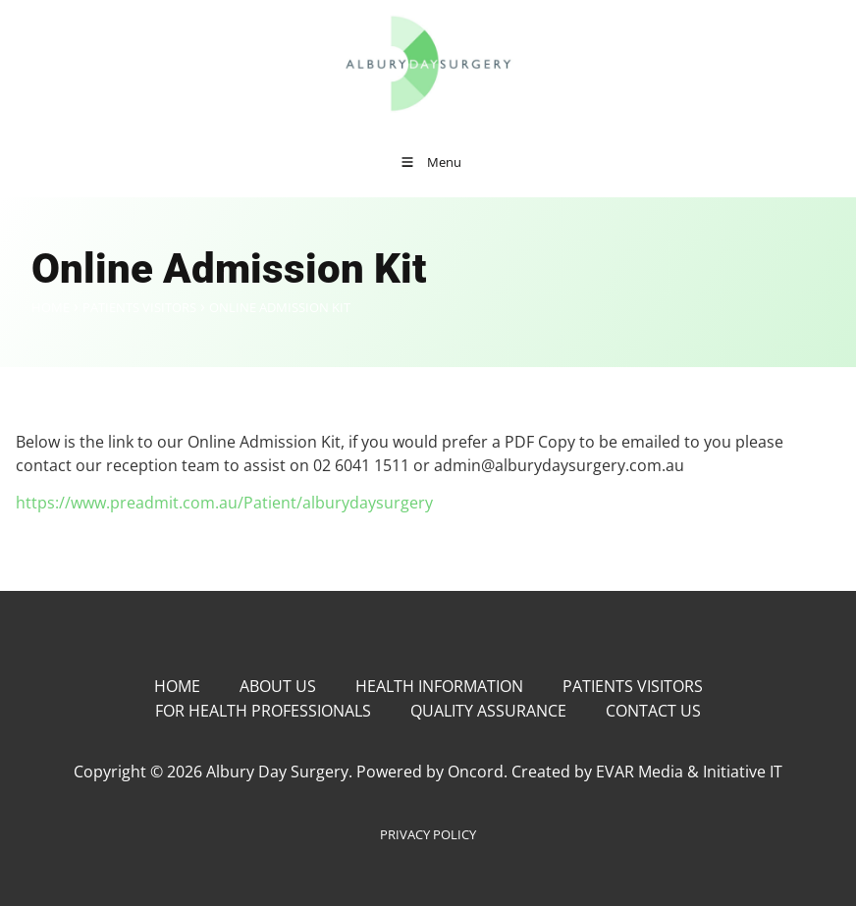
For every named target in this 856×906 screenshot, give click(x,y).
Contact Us (653, 710)
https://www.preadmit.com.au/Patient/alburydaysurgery (224, 502)
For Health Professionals (263, 710)
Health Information (439, 686)
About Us (278, 686)
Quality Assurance (488, 710)
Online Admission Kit (279, 307)
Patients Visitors (139, 307)
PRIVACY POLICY (428, 834)
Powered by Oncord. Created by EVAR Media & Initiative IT (569, 771)
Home (50, 307)
